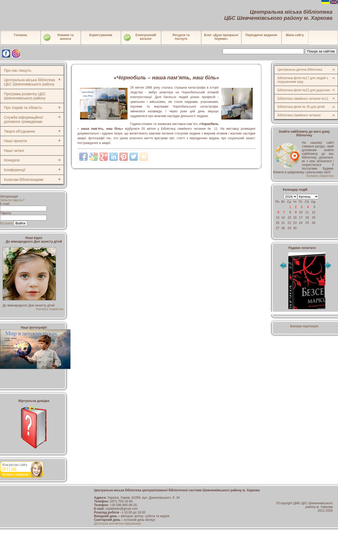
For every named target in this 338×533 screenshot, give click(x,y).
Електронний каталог (139, 37)
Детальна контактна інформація (117, 523)
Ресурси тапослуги (181, 37)
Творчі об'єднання (19, 131)
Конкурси (12, 160)
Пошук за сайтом (321, 51)
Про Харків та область (23, 107)
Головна (20, 35)
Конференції (14, 170)
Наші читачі (14, 150)
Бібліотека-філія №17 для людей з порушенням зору (303, 80)
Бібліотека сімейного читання (299, 115)
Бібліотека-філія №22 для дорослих (304, 90)
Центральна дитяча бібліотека (300, 69)
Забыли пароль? (12, 200)
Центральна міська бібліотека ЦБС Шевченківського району (29, 82)
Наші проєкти (15, 141)
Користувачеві (100, 35)
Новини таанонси (58, 37)
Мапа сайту (295, 35)
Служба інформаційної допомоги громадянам (23, 119)
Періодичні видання (261, 35)
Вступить (6, 223)
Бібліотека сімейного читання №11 (303, 98)
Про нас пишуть (17, 70)
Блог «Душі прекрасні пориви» (221, 37)
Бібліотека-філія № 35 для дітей (301, 107)
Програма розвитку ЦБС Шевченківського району (25, 96)
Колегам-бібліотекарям (23, 179)
